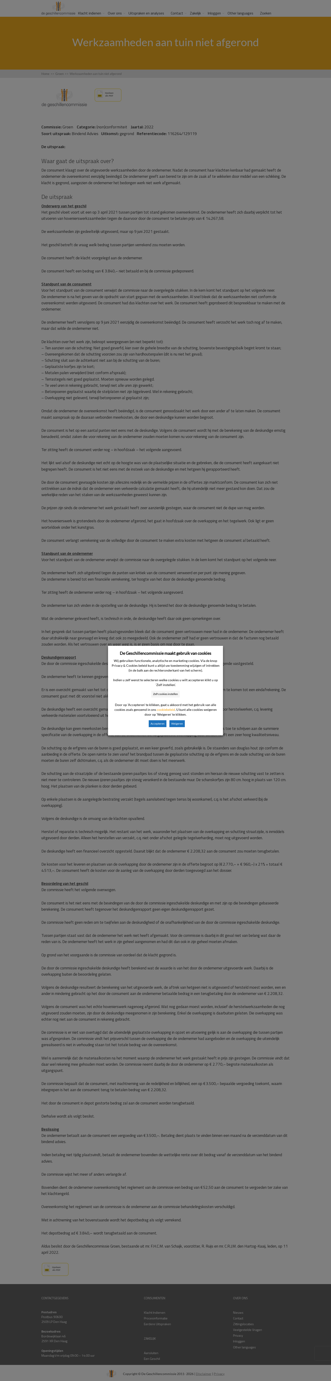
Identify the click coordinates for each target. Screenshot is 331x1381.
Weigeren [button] (177, 723)
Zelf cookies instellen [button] (165, 694)
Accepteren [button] (158, 723)
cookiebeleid (166, 710)
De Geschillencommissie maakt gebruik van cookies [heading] (165, 653)
